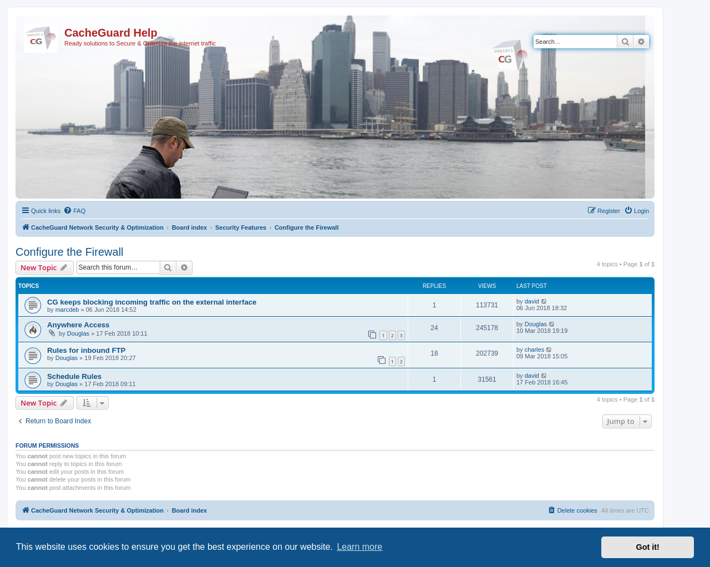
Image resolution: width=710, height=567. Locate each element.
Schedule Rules (74, 376)
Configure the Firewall (70, 252)
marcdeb (67, 309)
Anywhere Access (78, 325)
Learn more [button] (359, 546)
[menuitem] (74, 210)
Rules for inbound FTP (86, 350)
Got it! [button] (648, 547)
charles (534, 349)
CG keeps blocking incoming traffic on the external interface (151, 302)
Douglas (78, 333)
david (532, 301)
